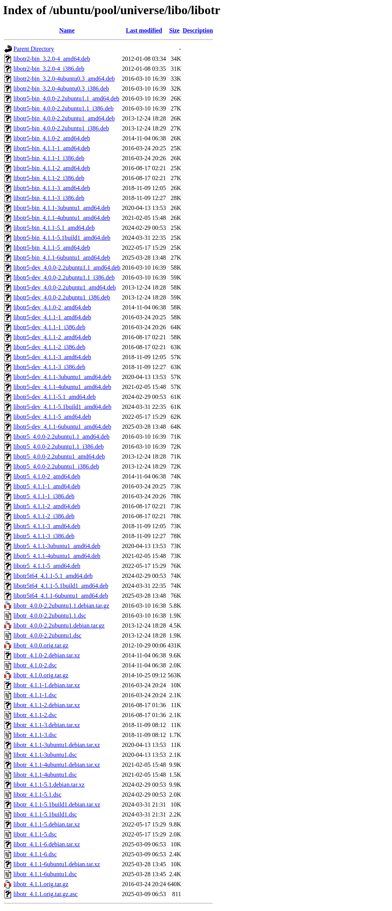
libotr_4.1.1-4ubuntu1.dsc (45, 774)
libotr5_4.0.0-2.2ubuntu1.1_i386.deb (58, 446)
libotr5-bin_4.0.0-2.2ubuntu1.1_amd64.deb (66, 98)
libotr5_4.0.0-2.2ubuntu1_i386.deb (56, 466)
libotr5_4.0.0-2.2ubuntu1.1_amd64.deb (61, 436)
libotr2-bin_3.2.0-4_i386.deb (48, 68)
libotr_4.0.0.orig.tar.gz (41, 645)
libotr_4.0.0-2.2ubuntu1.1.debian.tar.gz (61, 605)
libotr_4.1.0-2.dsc (35, 665)
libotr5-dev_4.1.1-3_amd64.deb (52, 357)
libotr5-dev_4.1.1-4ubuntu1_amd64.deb (62, 387)
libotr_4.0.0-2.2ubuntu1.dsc (47, 635)
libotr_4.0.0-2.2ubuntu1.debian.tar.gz (59, 625)
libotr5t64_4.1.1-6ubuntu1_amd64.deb (60, 595)
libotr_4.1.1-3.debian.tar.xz (46, 725)
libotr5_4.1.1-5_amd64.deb (46, 566)
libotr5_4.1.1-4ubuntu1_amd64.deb (56, 556)
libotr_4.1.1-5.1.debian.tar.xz (49, 784)
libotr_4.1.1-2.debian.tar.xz (46, 705)
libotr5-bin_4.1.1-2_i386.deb (48, 178)
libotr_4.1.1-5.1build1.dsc (45, 814)
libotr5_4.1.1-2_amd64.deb (46, 506)
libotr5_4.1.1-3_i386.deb (44, 536)
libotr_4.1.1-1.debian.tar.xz (46, 685)
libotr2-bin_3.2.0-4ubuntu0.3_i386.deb (61, 88)
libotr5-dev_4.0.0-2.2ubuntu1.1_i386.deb (63, 277)
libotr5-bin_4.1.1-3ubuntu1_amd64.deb (61, 208)
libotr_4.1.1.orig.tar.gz (41, 884)
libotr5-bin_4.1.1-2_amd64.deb (51, 168)
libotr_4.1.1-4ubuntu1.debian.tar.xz (56, 764)
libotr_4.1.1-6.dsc (35, 854)
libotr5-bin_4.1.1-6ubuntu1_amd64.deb (61, 257)
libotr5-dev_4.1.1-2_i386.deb (49, 347)
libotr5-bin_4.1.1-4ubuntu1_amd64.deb (61, 218)
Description (198, 30)
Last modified (144, 30)
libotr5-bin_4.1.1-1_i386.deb (48, 158)
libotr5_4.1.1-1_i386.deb (44, 496)
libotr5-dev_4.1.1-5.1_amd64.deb (54, 397)
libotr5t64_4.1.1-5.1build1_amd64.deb (60, 585)
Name (67, 30)
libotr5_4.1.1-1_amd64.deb (46, 486)
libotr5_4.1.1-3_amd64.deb (46, 526)
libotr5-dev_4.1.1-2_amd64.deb (52, 337)
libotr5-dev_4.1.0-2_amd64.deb (52, 307)
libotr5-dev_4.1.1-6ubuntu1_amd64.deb (62, 426)
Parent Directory (33, 49)
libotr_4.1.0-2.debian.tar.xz (46, 655)
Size (174, 30)
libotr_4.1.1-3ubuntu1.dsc (45, 755)
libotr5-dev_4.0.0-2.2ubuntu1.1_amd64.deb (67, 267)
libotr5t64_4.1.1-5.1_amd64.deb (53, 576)
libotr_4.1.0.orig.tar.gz (41, 675)
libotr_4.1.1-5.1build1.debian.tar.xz (56, 804)
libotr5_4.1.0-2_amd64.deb (46, 476)
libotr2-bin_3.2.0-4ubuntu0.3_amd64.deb (64, 78)
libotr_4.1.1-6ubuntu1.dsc (45, 874)
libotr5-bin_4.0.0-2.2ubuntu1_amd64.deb (64, 118)
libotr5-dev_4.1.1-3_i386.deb (49, 367)
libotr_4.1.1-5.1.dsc (37, 794)
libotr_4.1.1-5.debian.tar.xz (46, 824)
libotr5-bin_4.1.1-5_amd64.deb (51, 247)
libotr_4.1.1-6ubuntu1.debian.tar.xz (56, 864)
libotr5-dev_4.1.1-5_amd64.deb (52, 416)
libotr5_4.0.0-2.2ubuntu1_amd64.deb (59, 456)
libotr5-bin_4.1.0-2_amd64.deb (51, 138)
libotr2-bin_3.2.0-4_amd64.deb (51, 58)
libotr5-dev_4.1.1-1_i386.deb (49, 327)
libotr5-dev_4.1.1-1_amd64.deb (52, 317)
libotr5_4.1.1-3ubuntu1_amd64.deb (56, 546)
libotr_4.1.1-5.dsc (35, 834)
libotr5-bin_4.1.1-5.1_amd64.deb (54, 227)
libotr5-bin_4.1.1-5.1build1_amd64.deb (61, 237)
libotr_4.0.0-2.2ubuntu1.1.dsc (49, 615)
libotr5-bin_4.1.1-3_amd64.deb (51, 188)
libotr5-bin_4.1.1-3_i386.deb (48, 198)
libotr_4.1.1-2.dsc (35, 715)
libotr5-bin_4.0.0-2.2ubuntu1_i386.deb (61, 128)
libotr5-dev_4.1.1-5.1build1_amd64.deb (62, 406)
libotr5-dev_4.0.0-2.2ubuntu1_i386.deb (61, 297)
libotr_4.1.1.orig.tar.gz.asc (45, 894)
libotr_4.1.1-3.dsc (35, 735)
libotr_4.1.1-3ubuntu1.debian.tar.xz (56, 745)
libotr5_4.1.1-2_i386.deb (44, 516)
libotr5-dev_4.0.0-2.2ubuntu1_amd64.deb (64, 287)
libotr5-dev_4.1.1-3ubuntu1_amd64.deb (62, 377)
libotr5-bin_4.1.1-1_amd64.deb (51, 148)
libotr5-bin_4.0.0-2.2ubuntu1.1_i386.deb (63, 108)
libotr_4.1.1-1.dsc (35, 695)
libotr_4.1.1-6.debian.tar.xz (46, 844)
